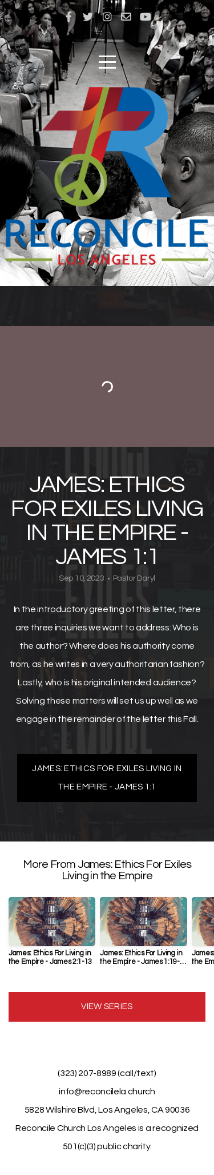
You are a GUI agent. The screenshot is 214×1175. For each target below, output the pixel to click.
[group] (52, 936)
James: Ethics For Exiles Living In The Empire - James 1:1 (106, 777)
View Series (106, 1006)
